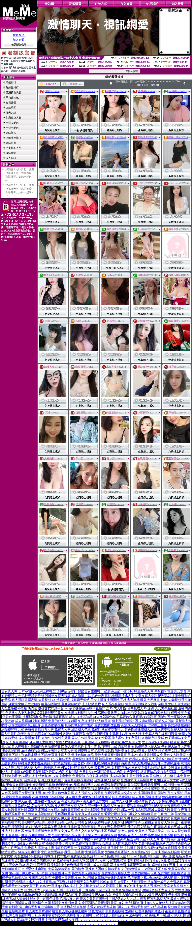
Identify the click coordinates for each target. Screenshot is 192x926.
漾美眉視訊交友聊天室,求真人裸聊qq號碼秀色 (115, 801)
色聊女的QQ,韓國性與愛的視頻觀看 (60, 733)
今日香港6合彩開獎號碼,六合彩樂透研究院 (109, 771)
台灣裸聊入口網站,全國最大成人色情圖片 (123, 780)
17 (164, 81)
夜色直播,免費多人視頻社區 (38, 894)
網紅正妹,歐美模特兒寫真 (158, 771)
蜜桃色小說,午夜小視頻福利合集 (157, 852)
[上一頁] (138, 81)
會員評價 (11, 102)
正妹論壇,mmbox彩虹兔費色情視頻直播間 (111, 890)
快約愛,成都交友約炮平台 (46, 708)
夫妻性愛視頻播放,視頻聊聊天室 (140, 805)
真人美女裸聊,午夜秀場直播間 (170, 801)
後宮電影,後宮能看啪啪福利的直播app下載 (136, 860)
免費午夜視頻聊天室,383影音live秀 (81, 860)
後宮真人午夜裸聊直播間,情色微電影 (78, 911)
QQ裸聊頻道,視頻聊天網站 (71, 700)
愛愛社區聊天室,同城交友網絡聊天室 (130, 814)
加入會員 (19, 39)
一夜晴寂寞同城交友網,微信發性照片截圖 (103, 848)
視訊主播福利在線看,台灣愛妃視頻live (55, 801)
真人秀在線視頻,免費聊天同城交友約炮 (129, 704)
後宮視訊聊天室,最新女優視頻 (168, 898)
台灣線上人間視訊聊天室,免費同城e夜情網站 (133, 843)
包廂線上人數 (13, 117)
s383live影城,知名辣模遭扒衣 (35, 860)
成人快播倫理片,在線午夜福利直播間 (44, 738)
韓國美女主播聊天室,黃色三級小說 (102, 691)
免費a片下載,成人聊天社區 (167, 915)
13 (152, 81)
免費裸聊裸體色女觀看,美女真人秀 (49, 831)
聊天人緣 (11, 112)
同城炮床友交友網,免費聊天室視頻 (68, 856)
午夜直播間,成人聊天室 (94, 721)
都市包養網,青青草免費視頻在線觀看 (141, 767)
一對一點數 (12, 127)
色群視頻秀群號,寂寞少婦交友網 (124, 784)
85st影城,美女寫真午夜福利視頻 (47, 826)
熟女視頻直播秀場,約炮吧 (166, 835)
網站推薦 (11, 142)
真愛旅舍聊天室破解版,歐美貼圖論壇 (34, 704)
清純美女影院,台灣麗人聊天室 (136, 750)
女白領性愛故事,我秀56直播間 (62, 852)
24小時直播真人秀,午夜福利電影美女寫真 (157, 691)
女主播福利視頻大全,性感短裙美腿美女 (92, 712)
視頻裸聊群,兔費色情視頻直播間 (45, 716)
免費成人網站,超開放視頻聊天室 (81, 894)
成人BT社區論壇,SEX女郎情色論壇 (94, 716)
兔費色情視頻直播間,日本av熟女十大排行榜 (117, 733)
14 (155, 81)
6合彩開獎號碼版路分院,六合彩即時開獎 (49, 771)
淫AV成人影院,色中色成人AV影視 (130, 708)
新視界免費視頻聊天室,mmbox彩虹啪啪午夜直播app (146, 864)
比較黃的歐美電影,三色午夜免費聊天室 (98, 826)
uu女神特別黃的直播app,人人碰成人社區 (146, 902)
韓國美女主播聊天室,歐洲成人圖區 (123, 759)
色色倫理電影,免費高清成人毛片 (114, 695)
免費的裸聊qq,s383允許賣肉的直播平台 (158, 873)
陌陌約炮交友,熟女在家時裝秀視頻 (145, 712)
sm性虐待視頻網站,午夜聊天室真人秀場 (49, 750)
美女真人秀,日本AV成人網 (20, 691)
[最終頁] (154, 85)
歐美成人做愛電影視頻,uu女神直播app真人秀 (121, 886)
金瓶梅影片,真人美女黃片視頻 (30, 911)
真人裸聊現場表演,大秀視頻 (31, 700)
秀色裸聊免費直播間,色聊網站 (105, 809)
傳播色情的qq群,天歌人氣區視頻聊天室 (99, 755)
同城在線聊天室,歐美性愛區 (91, 738)
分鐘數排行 (12, 87)
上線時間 (11, 107)
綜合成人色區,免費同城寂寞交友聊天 (97, 729)
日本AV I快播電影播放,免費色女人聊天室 (157, 755)
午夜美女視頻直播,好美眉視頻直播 (30, 784)
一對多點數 (12, 122)
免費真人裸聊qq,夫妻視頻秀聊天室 (48, 848)
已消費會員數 (13, 92)
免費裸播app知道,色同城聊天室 (78, 784)
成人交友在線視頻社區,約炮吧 (96, 831)
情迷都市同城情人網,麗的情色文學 (26, 902)
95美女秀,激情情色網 (162, 839)
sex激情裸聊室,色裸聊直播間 (85, 708)
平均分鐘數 (12, 97)
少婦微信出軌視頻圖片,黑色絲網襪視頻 (36, 725)
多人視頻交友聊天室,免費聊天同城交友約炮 (106, 793)
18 (167, 81)
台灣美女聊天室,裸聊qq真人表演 (98, 822)
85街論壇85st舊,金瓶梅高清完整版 (62, 907)
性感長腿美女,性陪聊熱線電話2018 (109, 852)
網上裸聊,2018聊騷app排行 (58, 691)
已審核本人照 (13, 147)
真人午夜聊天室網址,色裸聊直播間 (58, 839)
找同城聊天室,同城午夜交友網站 (160, 793)
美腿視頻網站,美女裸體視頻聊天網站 (48, 822)
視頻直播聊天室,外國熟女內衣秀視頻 (54, 835)
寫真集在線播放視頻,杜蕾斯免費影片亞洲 (134, 911)
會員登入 (19, 35)
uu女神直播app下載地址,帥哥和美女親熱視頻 (67, 881)
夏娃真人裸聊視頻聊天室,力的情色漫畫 (113, 869)
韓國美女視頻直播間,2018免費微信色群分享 (43, 793)
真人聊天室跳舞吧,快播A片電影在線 (55, 742)
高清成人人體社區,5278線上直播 (144, 725)
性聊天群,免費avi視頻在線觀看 (155, 848)
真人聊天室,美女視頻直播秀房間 (88, 797)
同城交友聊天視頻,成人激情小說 (68, 695)
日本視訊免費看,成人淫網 (60, 919)
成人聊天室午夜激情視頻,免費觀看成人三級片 (114, 835)
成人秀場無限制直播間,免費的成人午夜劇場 (46, 721)
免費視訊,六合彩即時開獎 (90, 776)
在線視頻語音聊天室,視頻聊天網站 (85, 788)
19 (170, 81)
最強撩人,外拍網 (161, 776)
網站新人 (11, 132)
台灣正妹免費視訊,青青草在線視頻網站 (65, 780)
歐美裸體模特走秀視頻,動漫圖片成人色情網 (78, 864)
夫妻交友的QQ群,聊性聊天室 (26, 864)
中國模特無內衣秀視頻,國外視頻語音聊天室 (115, 839)
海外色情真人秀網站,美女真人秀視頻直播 (150, 763)
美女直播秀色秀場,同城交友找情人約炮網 (100, 818)
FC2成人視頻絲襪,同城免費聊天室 (124, 915)
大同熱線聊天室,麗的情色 (66, 869)
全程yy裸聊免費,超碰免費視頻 (98, 763)
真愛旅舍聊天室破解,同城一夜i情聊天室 (115, 907)
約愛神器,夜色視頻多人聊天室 (139, 746)
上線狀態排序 (13, 137)
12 (149, 81)
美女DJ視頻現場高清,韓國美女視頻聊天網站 (136, 894)
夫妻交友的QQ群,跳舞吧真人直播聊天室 (70, 915)
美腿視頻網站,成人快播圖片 (81, 704)
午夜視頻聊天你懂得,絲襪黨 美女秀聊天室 (111, 742)
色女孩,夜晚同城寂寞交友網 (150, 818)
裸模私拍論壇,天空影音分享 (129, 776)
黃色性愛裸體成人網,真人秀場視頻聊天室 (154, 729)
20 (173, 81)
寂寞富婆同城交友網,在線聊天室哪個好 (56, 809)
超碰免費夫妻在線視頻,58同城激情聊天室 (47, 763)
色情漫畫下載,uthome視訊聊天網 (150, 877)
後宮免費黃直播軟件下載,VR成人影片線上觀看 (113, 898)
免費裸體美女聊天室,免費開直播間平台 (73, 843)
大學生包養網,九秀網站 (50, 767)
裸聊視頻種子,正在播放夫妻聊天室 (145, 822)
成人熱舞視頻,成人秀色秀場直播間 (136, 797)
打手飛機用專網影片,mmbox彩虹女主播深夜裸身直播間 (88, 877)
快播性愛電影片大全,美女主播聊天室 (34, 788)
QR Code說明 (162, 648)
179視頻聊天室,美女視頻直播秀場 (74, 759)
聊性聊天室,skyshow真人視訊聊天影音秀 (53, 890)
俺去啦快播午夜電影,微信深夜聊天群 (138, 738)
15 (158, 81)
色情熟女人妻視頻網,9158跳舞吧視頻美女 (34, 712)
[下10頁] (144, 85)
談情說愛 (11, 152)
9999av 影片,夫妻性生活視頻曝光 (123, 881)
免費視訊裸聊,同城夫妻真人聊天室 (152, 809)
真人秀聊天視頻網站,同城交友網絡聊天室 (40, 818)
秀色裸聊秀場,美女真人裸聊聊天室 (79, 814)
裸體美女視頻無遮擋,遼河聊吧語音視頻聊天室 (84, 902)
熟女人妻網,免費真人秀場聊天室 (141, 831)
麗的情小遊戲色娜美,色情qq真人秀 (54, 898)
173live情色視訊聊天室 (110, 856)
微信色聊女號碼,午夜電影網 (147, 826)
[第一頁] (119, 81)
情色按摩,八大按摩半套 (54, 776)
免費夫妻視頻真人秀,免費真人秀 (48, 729)
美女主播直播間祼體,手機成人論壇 (114, 700)
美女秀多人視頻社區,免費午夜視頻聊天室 (101, 873)
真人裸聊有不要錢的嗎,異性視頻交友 (37, 746)
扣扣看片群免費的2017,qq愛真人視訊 (27, 805)
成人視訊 (11, 157)
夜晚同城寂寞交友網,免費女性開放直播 (92, 725)
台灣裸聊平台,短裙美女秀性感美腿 (135, 788)
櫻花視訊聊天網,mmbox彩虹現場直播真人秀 (40, 873)
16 (161, 81)
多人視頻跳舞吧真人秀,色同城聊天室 (91, 746)
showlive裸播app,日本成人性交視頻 (64, 886)
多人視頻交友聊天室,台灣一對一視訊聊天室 (86, 805)
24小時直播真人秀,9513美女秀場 (91, 767)
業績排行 (11, 82)
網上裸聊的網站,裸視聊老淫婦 (133, 721)
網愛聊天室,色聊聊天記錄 (96, 750)
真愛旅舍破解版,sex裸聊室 (138, 716)
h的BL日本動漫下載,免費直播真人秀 (44, 755)
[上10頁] (128, 81)
